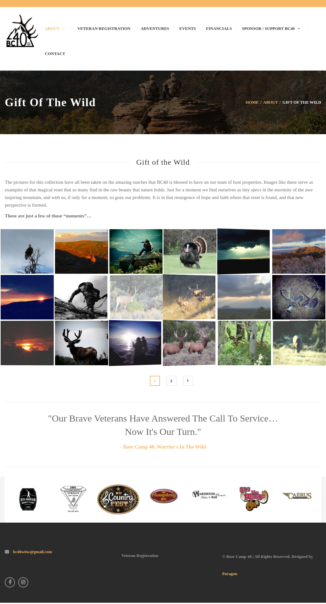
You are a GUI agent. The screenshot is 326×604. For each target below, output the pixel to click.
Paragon (229, 573)
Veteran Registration (139, 555)
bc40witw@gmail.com (32, 551)
